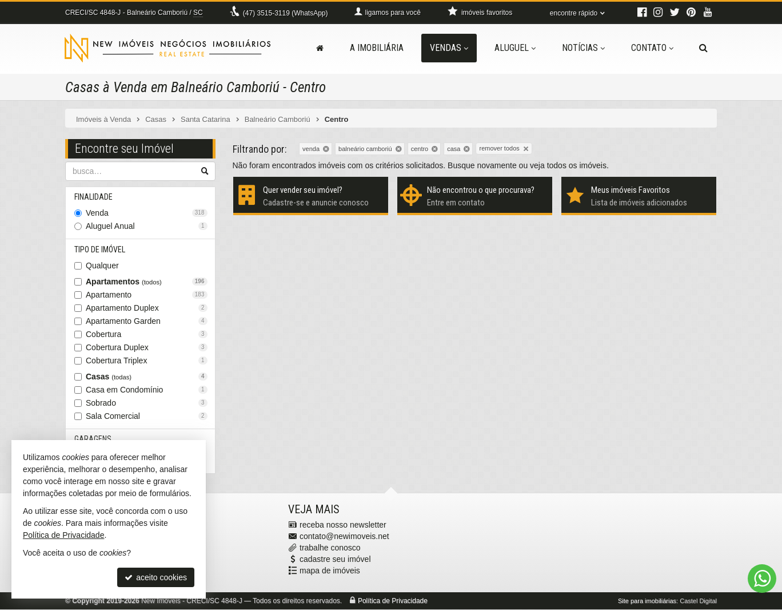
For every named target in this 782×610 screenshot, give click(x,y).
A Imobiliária (377, 47)
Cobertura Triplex (147, 360)
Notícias (583, 47)
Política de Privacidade (393, 601)
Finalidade (93, 196)
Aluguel (515, 47)
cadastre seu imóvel (335, 559)
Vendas (449, 47)
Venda (147, 212)
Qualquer (102, 265)
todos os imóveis (577, 165)
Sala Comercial (147, 416)
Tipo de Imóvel (99, 249)
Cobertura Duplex (147, 347)
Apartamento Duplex (147, 307)
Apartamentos (147, 281)
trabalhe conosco (330, 548)
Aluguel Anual (147, 226)
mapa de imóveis (330, 571)
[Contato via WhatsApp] (762, 578)
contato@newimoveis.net (344, 536)
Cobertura (147, 334)
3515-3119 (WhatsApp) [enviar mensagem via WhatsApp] (285, 13)
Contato (652, 47)
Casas (147, 376)
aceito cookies (156, 577)
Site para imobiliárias (647, 601)
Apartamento (147, 294)
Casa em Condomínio (147, 389)
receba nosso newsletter (343, 525)
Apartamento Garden (147, 321)
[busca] (703, 48)
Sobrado (147, 402)
